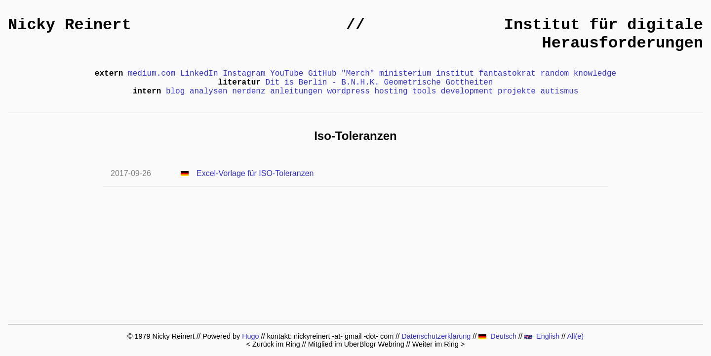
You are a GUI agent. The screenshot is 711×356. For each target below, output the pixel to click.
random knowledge (579, 73)
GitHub (322, 73)
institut (455, 73)
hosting (390, 91)
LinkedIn (199, 73)
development (467, 91)
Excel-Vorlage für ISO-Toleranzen (255, 173)
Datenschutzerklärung (436, 336)
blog (175, 91)
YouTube (286, 73)
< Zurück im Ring (273, 344)
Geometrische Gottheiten (438, 82)
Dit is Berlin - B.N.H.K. (322, 82)
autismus (560, 91)
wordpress (348, 91)
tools (424, 91)
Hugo (250, 336)
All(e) (575, 336)
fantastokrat (507, 73)
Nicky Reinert (69, 25)
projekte (517, 91)
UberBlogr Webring (374, 344)
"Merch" (357, 73)
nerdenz (248, 91)
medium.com (151, 73)
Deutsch (497, 336)
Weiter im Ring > (438, 344)
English (541, 336)
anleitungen (296, 91)
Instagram (244, 73)
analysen (209, 91)
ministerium (405, 73)
